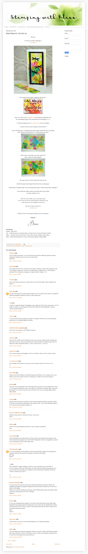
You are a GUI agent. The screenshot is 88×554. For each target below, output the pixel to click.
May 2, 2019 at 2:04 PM (15, 419)
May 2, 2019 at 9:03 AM (15, 367)
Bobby (11, 529)
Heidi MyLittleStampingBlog (16, 328)
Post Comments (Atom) (18, 547)
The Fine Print (21, 26)
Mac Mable (12, 372)
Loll (10, 303)
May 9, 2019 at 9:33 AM (15, 523)
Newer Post (9, 544)
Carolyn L (12, 337)
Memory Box (29, 246)
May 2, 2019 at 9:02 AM (15, 355)
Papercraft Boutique (14, 482)
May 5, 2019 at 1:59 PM (15, 514)
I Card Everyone (13, 361)
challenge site (30, 117)
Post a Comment (12, 540)
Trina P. (11, 316)
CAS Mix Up (33, 42)
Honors (47, 26)
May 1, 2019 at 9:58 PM (15, 286)
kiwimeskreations (13, 449)
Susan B (11, 399)
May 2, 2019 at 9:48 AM (15, 394)
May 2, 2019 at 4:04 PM (15, 430)
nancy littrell (12, 436)
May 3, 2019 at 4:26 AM (15, 458)
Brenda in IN (12, 351)
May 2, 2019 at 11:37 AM (15, 407)
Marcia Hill (12, 266)
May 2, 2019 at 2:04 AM (15, 322)
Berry (48, 119)
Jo (10, 464)
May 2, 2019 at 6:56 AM (15, 332)
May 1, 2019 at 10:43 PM (15, 297)
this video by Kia (35, 123)
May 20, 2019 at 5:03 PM (15, 537)
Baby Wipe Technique (15, 246)
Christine (11, 279)
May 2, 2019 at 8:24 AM (15, 345)
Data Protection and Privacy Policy (35, 26)
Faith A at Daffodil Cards (15, 412)
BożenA (11, 501)
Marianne (12, 253)
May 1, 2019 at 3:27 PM (15, 261)
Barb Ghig (12, 291)
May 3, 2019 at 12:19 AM (15, 443)
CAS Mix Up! (33, 208)
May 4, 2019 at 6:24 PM (15, 495)
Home (6, 26)
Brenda (11, 384)
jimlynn (11, 424)
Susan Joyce (12, 519)
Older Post (57, 544)
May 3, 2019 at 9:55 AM (15, 477)
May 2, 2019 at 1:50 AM (15, 311)
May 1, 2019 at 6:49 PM (15, 274)
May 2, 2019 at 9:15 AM (15, 379)
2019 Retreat (13, 26)
